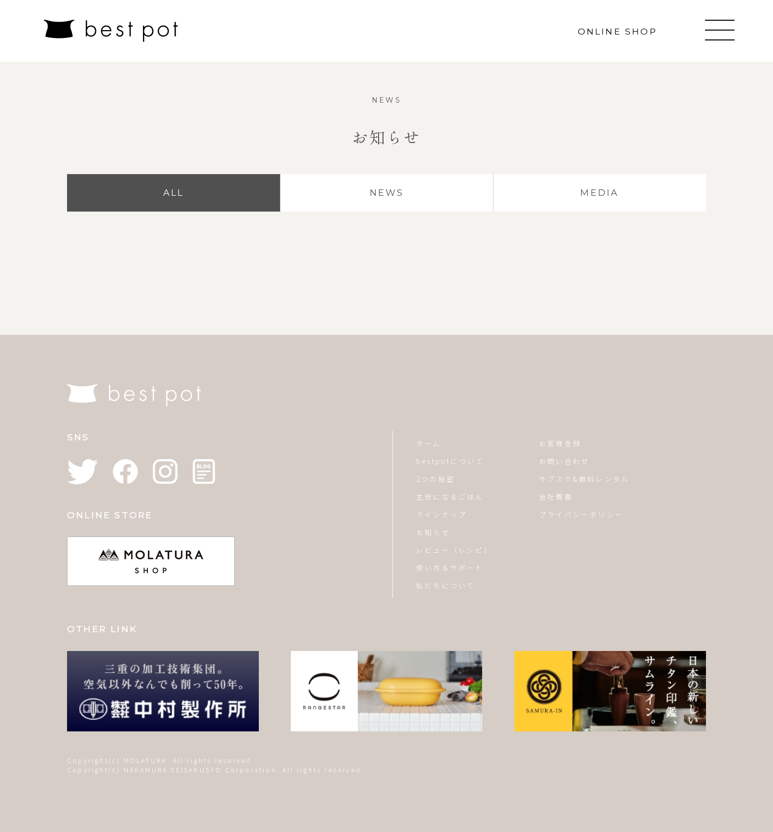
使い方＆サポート (450, 568)
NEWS (387, 192)
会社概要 (556, 497)
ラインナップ (441, 514)
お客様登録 (560, 443)
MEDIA (599, 192)
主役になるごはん (450, 497)
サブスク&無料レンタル (584, 479)
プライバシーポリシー (581, 514)
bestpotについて (450, 461)
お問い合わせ (564, 461)
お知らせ (433, 532)
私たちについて (445, 585)
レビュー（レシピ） (454, 550)
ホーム (429, 443)
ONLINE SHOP (617, 31)
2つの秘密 (435, 479)
